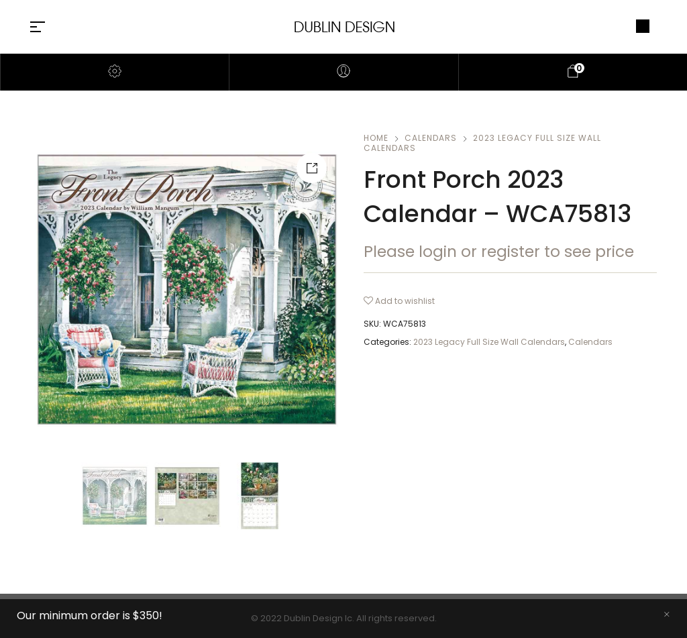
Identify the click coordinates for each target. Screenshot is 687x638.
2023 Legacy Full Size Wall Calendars (482, 143)
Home (376, 138)
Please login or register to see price (499, 251)
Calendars (431, 138)
